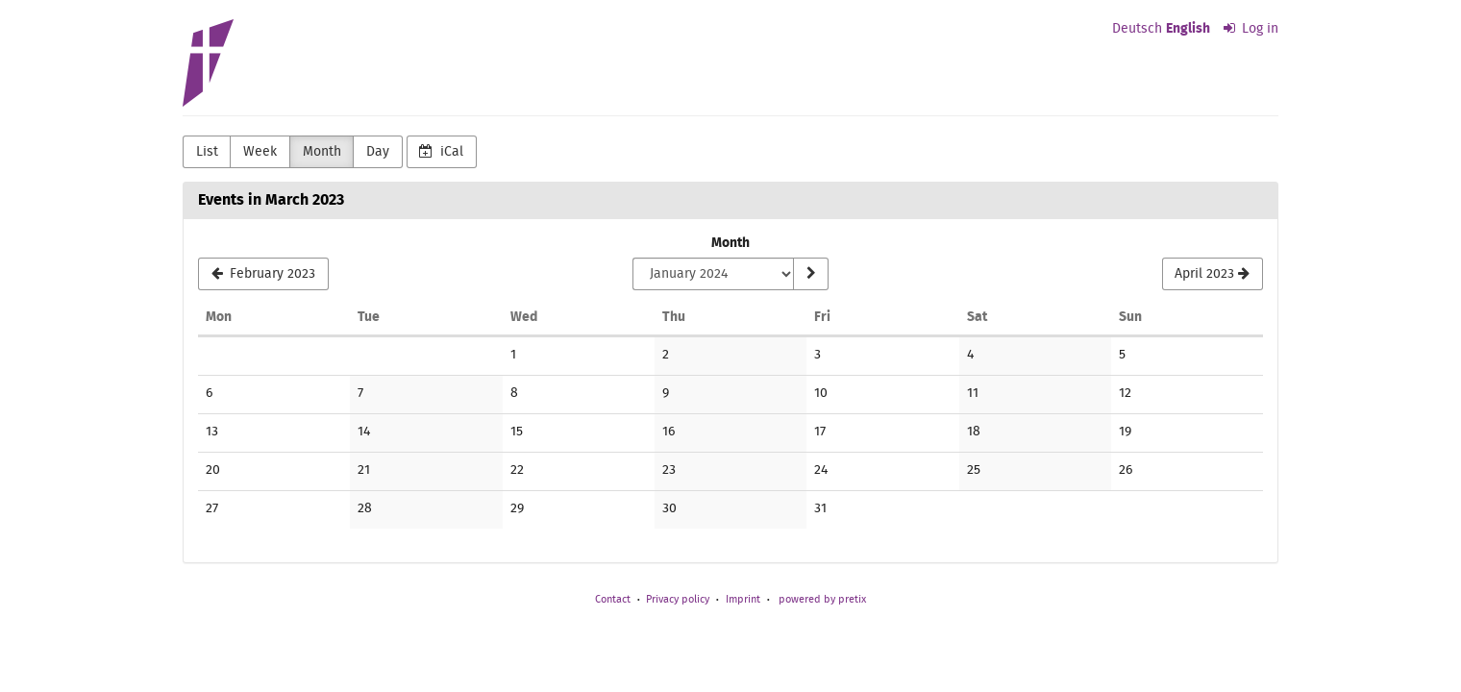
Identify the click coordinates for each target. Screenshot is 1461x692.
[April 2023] (1212, 274)
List (207, 152)
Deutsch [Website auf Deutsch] (1137, 29)
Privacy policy (677, 599)
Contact (613, 599)
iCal (441, 151)
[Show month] (810, 274)
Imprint (743, 599)
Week (260, 152)
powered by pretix (822, 599)
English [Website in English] (1188, 29)
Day (377, 152)
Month (322, 152)
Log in (1251, 28)
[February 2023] (263, 274)
